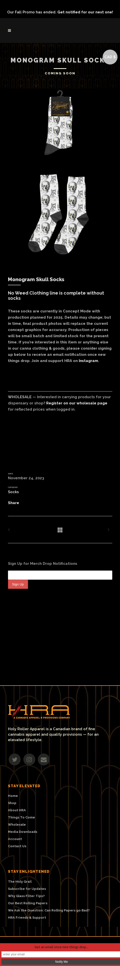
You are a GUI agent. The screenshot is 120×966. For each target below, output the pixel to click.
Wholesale (17, 824)
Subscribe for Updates (27, 888)
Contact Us (17, 846)
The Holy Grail (20, 881)
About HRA (17, 810)
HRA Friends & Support (27, 917)
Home (13, 795)
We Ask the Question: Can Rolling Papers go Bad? (49, 910)
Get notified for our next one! (85, 12)
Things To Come (21, 817)
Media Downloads (22, 831)
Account (15, 839)
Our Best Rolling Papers (27, 903)
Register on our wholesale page (76, 403)
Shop (12, 803)
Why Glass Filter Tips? (26, 896)
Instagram (88, 361)
